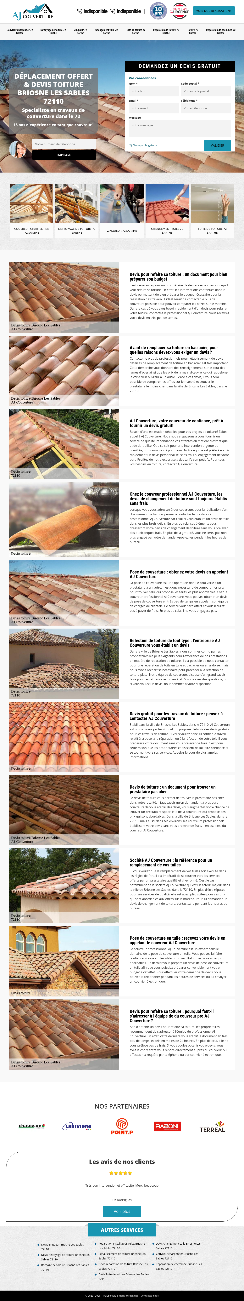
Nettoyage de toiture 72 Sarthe (53, 31)
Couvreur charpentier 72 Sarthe (20, 31)
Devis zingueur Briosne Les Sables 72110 (62, 1247)
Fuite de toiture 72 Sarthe (135, 31)
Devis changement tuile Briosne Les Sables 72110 (178, 1246)
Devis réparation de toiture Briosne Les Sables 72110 (123, 1266)
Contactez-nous (150, 1295)
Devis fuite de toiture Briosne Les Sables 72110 (123, 1276)
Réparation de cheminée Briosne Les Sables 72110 (179, 1266)
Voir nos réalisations (214, 11)
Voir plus (122, 1211)
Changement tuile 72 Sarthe (106, 31)
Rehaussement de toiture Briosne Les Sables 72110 (122, 1256)
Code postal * (190, 83)
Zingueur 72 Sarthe (80, 31)
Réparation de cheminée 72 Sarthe (221, 31)
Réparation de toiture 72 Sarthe (166, 31)
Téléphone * (189, 100)
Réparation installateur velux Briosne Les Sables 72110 (121, 1246)
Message (135, 117)
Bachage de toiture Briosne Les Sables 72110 (65, 1267)
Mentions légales (128, 1295)
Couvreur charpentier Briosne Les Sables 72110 (177, 1256)
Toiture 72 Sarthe (192, 31)
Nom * (133, 83)
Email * (134, 100)
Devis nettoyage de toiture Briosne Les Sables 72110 (65, 1257)
